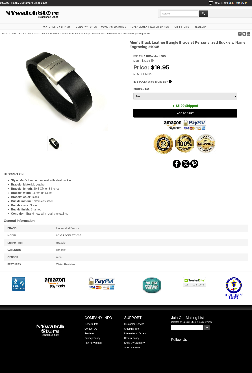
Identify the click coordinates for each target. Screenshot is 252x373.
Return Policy (131, 338)
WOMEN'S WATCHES (113, 27)
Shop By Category (134, 342)
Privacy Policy (92, 338)
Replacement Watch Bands (149, 27)
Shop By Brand (132, 347)
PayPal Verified (93, 342)
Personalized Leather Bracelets (43, 33)
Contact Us (90, 328)
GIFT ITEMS (182, 27)
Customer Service (134, 324)
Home (5, 33)
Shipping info (131, 328)
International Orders (135, 333)
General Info (91, 324)
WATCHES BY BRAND (56, 27)
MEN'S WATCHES (86, 27)
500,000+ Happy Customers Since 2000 (23, 2)
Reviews (89, 333)
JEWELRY (201, 27)
